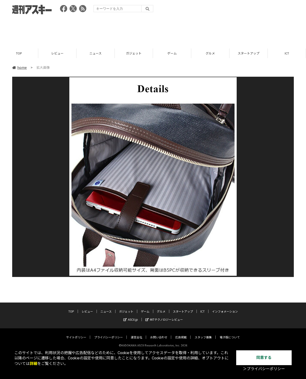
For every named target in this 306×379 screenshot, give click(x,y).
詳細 (33, 363)
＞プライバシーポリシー (264, 369)
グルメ (210, 53)
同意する (264, 357)
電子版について (230, 333)
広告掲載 (181, 333)
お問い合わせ (158, 333)
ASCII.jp (130, 315)
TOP (19, 53)
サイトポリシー (76, 333)
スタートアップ (248, 53)
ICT (287, 53)
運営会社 (136, 333)
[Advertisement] (153, 30)
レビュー (57, 53)
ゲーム (172, 53)
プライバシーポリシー (108, 333)
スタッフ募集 (203, 333)
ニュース (95, 53)
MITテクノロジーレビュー (164, 315)
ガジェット (134, 53)
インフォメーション (225, 307)
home (19, 67)
